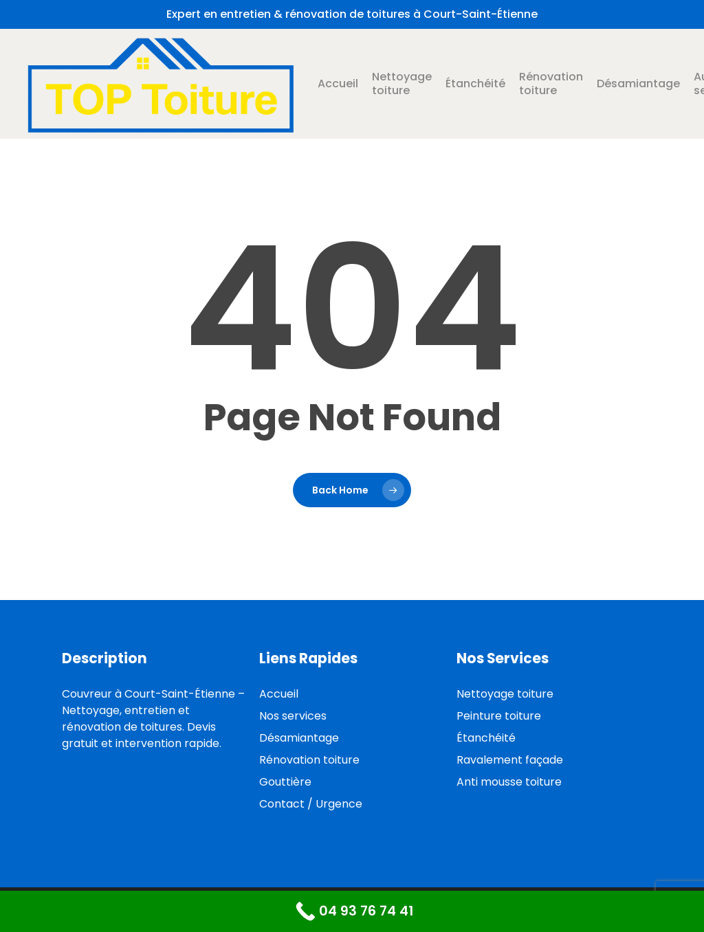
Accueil (278, 694)
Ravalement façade (509, 760)
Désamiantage (299, 738)
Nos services (293, 716)
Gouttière (285, 782)
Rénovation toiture (309, 760)
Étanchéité (486, 738)
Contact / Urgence (310, 804)
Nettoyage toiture (504, 694)
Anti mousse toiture (509, 782)
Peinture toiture (498, 716)
